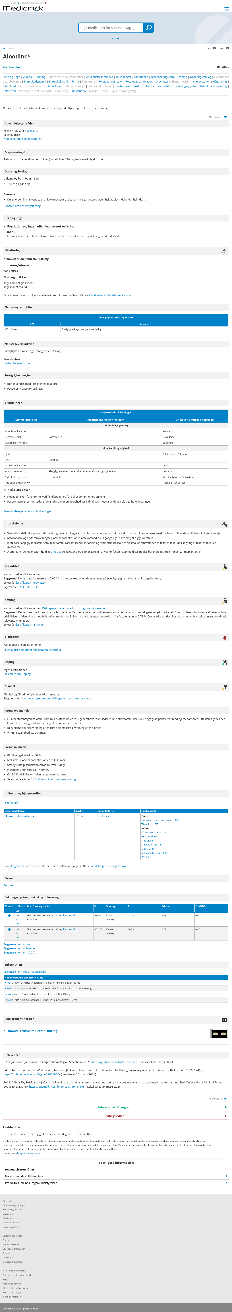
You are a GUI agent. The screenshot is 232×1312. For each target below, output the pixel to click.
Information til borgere (162, 1107)
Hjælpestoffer (201, 81)
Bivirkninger (123, 77)
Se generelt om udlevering (20, 948)
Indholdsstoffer (12, 86)
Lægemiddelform (15, 811)
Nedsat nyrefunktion (159, 86)
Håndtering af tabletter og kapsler (110, 295)
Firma (75, 81)
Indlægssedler (166, 1116)
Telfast (8, 999)
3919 (29, 587)
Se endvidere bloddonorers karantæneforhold (32, 649)
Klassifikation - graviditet (29, 582)
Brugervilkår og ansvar (28, 1153)
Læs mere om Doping (17, 674)
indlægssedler (33, 3)
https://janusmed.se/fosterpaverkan (114, 1062)
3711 (21, 587)
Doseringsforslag (200, 77)
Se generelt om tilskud (17, 944)
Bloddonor (141, 77)
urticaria (32, 130)
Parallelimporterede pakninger (109, 866)
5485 (37, 587)
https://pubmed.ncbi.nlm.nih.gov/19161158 (57, 1086)
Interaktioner (54, 86)
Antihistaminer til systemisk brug (55, 779)
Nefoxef (9, 994)
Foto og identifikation (139, 81)
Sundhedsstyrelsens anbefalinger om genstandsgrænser (56, 698)
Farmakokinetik (59, 81)
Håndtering (220, 81)
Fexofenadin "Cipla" (15, 988)
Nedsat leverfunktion (129, 86)
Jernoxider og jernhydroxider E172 (160, 820)
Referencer (9, 91)
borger (10, 3)
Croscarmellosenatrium (154, 832)
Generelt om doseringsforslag (22, 206)
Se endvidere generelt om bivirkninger (27, 511)
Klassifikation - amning (28, 624)
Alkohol (28, 77)
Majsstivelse (147, 848)
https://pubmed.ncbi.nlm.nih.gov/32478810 (31, 1074)
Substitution (78, 91)
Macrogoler (147, 840)
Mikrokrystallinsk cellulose (155, 853)
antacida (56, 551)
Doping (182, 77)
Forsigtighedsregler (111, 81)
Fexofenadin (11, 802)
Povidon (145, 857)
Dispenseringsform (163, 77)
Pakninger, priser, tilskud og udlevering (201, 86)
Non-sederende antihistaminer (23, 138)
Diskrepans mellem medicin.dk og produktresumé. (73, 608)
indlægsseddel (16, 866)
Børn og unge (11, 77)
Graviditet (162, 81)
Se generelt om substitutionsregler (25, 971)
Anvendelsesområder (99, 77)
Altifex (8, 982)
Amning (40, 77)
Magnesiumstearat (151, 844)
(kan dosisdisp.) (71, 915)
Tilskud (9, 906)
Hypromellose (149, 836)
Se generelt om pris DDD (19, 952)
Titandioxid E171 (150, 824)
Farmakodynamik (35, 81)
